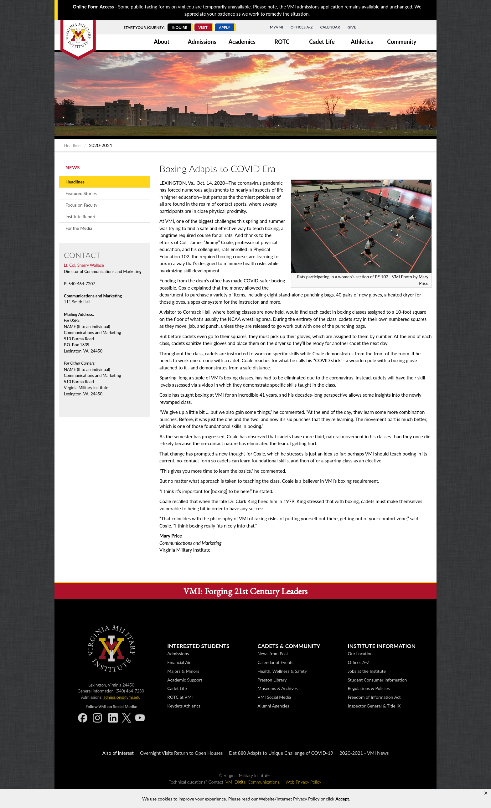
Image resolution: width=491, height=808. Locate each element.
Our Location (360, 653)
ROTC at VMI (180, 697)
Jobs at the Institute (366, 671)
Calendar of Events (275, 662)
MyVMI (276, 27)
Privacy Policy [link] (306, 798)
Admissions (202, 41)
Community (401, 41)
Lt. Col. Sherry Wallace (84, 265)
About (161, 41)
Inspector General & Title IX (374, 705)
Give (352, 27)
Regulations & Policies (369, 688)
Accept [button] (342, 798)
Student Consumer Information (377, 679)
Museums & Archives (277, 688)
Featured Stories (81, 193)
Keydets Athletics (183, 705)
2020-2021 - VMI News (364, 753)
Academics (242, 41)
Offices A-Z (302, 27)
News (72, 167)
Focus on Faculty (81, 205)
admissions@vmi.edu (121, 697)
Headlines (73, 145)
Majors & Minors (183, 671)
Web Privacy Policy (303, 782)
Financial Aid (179, 662)
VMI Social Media (274, 697)
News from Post (272, 653)
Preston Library (272, 679)
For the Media (78, 228)
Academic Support (184, 679)
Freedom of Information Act (374, 697)
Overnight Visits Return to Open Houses (181, 753)
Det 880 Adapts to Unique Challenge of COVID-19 (281, 753)
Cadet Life (322, 41)
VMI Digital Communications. (252, 782)
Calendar (330, 27)
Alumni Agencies (273, 705)
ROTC (282, 41)
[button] (486, 793)
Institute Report (80, 216)
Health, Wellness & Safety (282, 671)
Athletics (362, 41)
